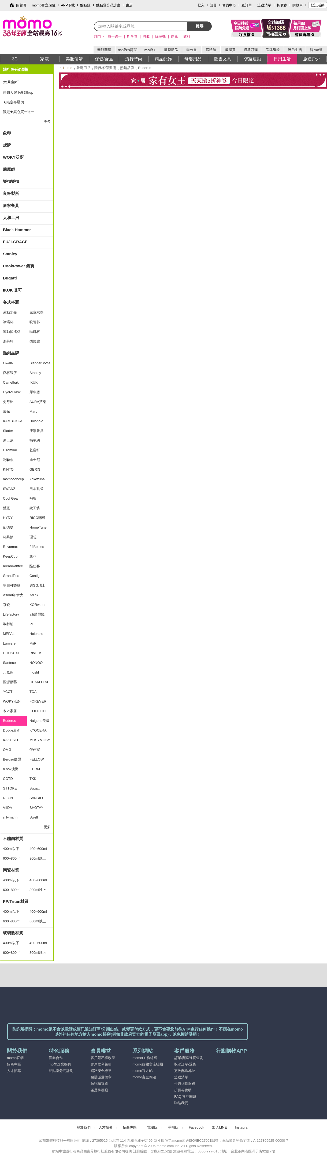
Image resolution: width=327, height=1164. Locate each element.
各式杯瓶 (11, 302)
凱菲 (32, 556)
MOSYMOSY (39, 740)
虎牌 (7, 145)
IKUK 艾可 (12, 290)
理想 (32, 537)
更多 (47, 121)
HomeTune (38, 527)
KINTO (8, 469)
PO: (32, 624)
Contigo (35, 576)
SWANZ (9, 489)
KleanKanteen (13, 567)
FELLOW (36, 759)
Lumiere (9, 643)
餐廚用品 (83, 68)
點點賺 (85, 5)
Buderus (9, 721)
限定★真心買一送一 (18, 112)
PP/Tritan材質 (15, 901)
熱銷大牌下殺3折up (18, 92)
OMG (7, 750)
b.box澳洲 (10, 769)
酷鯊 (6, 508)
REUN (8, 798)
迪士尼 (8, 440)
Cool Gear (11, 498)
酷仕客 (34, 566)
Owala (8, 363)
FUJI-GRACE (15, 241)
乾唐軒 (34, 450)
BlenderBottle (39, 363)
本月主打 (11, 82)
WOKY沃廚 (13, 157)
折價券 (282, 5)
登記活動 (318, 5)
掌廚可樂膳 (11, 585)
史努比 (8, 402)
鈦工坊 (34, 508)
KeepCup (10, 556)
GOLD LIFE (38, 711)
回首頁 (21, 5)
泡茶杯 (8, 341)
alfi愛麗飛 (36, 614)
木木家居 (10, 711)
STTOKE (10, 788)
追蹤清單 (264, 5)
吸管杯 (34, 322)
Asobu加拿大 (13, 595)
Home (67, 68)
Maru (33, 411)
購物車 (297, 5)
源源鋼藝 (10, 682)
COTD (8, 779)
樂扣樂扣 (11, 181)
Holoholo (36, 421)
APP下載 (68, 5)
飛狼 (32, 498)
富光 (6, 411)
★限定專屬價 (13, 102)
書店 (129, 5)
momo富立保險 (43, 5)
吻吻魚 (8, 460)
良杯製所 (11, 193)
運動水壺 (10, 312)
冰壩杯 (8, 322)
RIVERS (35, 653)
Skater (8, 431)
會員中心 (229, 5)
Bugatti (10, 278)
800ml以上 (37, 858)
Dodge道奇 (11, 730)
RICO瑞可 (37, 518)
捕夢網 (34, 440)
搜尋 (200, 26)
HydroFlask (12, 392)
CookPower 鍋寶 (18, 266)
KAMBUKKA (12, 421)
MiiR (32, 643)
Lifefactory (11, 614)
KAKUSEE (11, 740)
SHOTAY (36, 808)
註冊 (213, 5)
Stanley (10, 254)
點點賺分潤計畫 (108, 5)
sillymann (10, 817)
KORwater (37, 605)
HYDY (8, 518)
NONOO (36, 663)
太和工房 (11, 217)
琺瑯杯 (34, 332)
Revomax (10, 547)
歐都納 (8, 624)
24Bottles (36, 547)
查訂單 (246, 5)
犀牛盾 (34, 392)
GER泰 (34, 469)
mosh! (34, 672)
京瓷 (6, 605)
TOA (33, 692)
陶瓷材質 (11, 870)
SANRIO (36, 798)
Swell (33, 817)
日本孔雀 (36, 489)
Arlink (33, 595)
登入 (201, 5)
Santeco (9, 663)
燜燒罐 (34, 341)
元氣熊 (8, 672)
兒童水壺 (36, 312)
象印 (7, 133)
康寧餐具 (11, 205)
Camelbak (11, 382)
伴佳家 (34, 750)
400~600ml (38, 849)
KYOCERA (38, 730)
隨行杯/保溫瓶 (105, 68)
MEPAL (8, 634)
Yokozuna (37, 479)
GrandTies (11, 576)
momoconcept (13, 480)
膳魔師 (9, 169)
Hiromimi (10, 450)
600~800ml (11, 858)
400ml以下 (11, 849)
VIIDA (7, 808)
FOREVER (37, 701)
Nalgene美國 (39, 721)
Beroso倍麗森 (12, 760)
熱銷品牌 (127, 68)
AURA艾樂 (37, 402)
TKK (32, 779)
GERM (34, 769)
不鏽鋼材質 (13, 838)
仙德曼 (8, 527)
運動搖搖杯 (11, 332)
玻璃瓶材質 (13, 932)
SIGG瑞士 (37, 585)
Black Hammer (17, 229)
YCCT (7, 692)
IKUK (33, 382)
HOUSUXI (11, 653)
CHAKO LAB (39, 682)
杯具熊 (8, 537)
